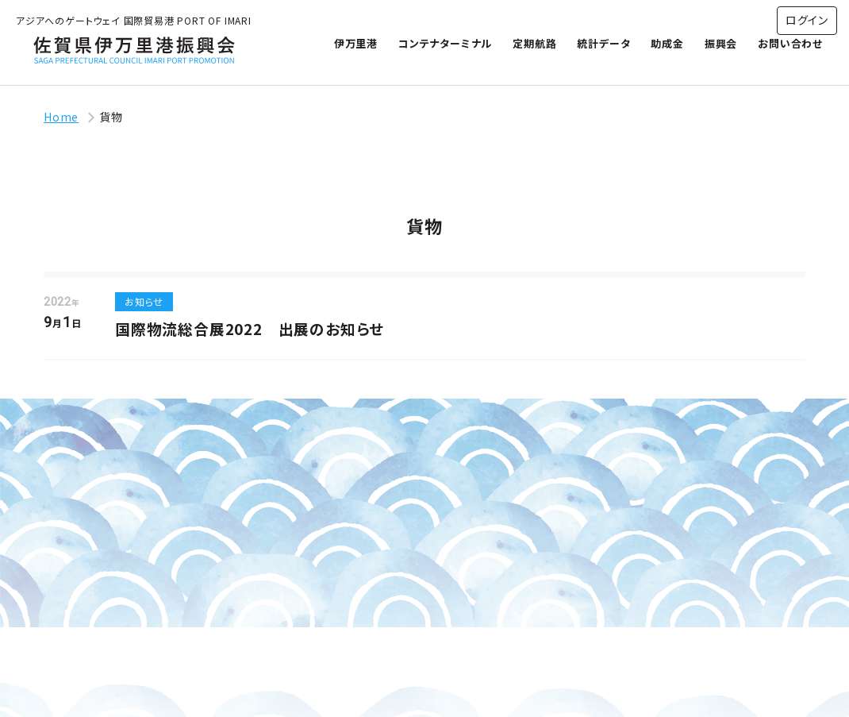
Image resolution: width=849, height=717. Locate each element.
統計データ (603, 43)
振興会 (721, 43)
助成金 (667, 43)
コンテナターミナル (445, 43)
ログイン (807, 20)
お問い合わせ (790, 43)
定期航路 (534, 43)
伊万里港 (356, 43)
